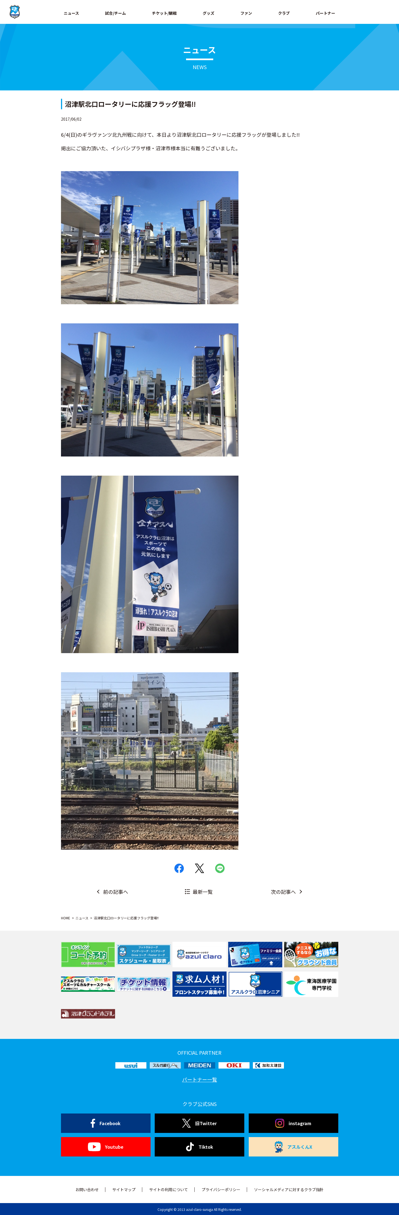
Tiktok (199, 1146)
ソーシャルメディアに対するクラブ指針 (289, 1189)
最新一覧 (203, 891)
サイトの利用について (168, 1189)
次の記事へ (283, 891)
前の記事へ (115, 891)
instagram (293, 1123)
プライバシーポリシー (221, 1189)
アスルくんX (293, 1147)
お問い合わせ (87, 1189)
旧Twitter (199, 1123)
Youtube (105, 1146)
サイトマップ (124, 1189)
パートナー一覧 (199, 1079)
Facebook (106, 1123)
